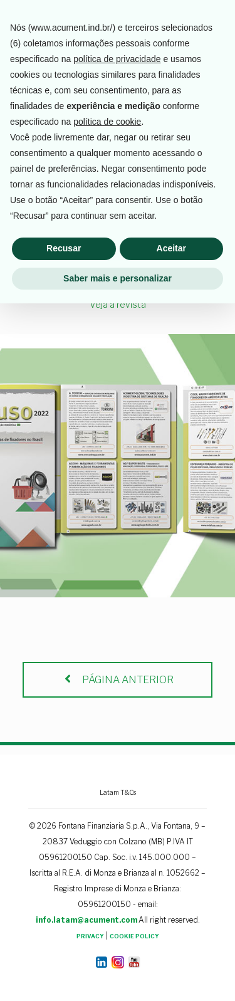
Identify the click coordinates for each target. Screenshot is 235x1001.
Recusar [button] (63, 946)
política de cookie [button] (107, 819)
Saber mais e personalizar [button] (117, 975)
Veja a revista (118, 304)
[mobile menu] (218, 18)
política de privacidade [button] (116, 757)
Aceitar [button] (171, 946)
